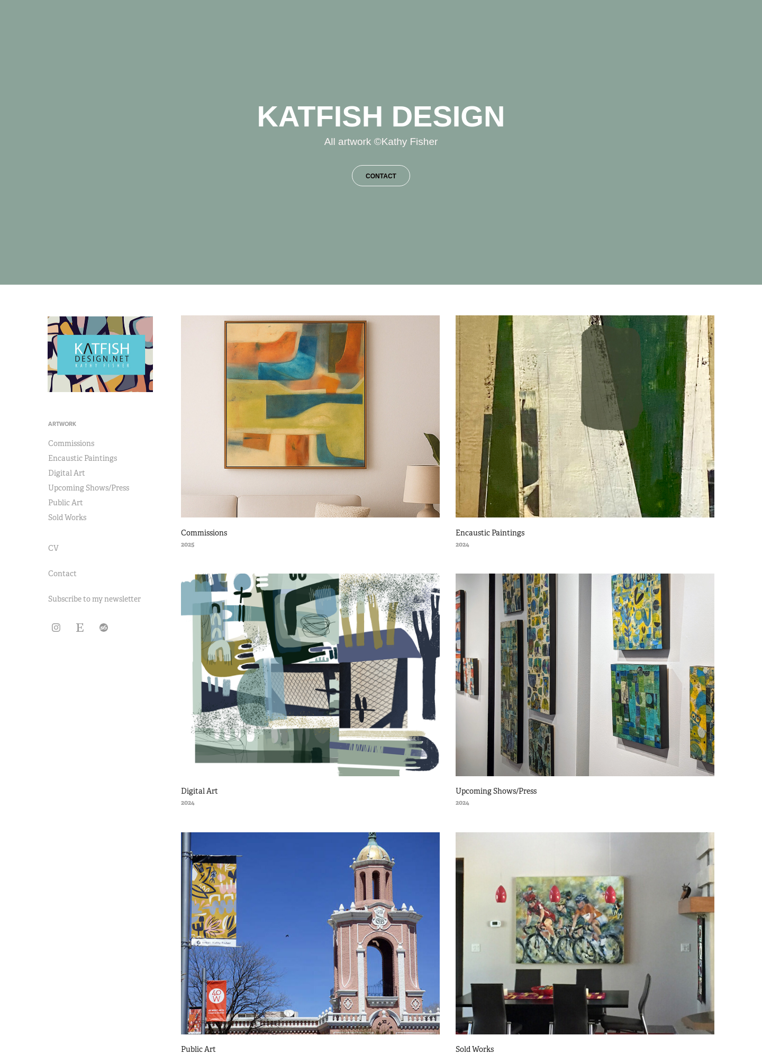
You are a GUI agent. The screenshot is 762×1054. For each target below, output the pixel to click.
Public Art (65, 502)
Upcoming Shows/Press (88, 488)
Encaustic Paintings (82, 458)
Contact (62, 573)
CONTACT (381, 176)
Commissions (71, 443)
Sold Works (67, 517)
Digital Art (66, 473)
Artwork (62, 424)
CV (53, 548)
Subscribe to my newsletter (94, 599)
